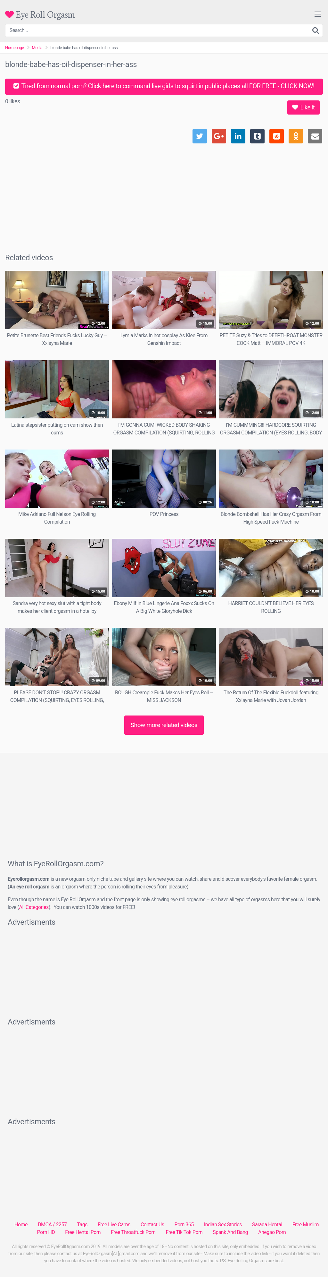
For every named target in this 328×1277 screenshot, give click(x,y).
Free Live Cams (114, 1224)
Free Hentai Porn (83, 1232)
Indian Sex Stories (223, 1224)
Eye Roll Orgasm (40, 14)
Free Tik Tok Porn (184, 1232)
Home (21, 1224)
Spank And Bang (230, 1232)
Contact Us (152, 1224)
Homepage (14, 47)
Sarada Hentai (267, 1224)
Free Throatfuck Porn (133, 1232)
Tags (82, 1224)
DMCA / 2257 (52, 1224)
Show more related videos (164, 725)
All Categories (33, 907)
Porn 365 (183, 1224)
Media (37, 47)
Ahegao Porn (272, 1232)
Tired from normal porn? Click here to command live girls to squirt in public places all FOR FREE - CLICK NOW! (163, 86)
